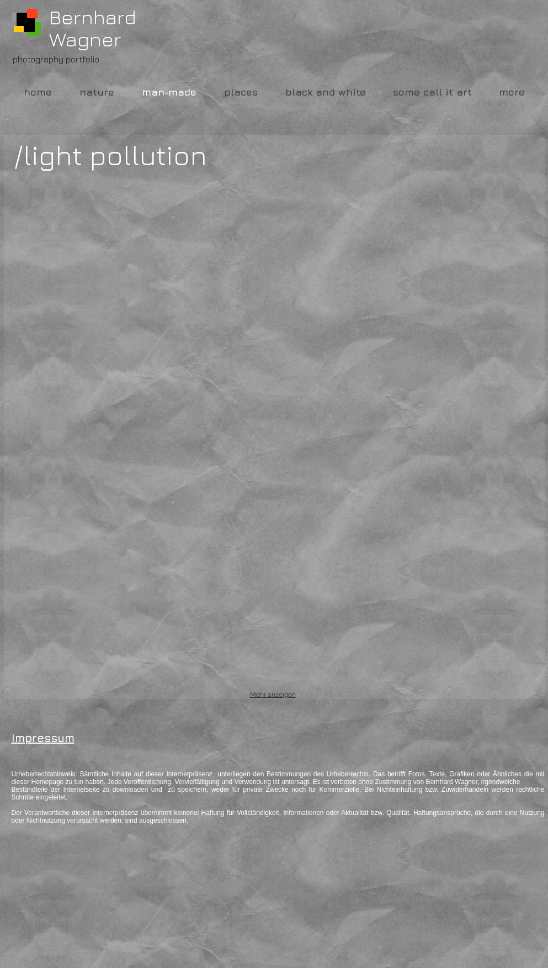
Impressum (43, 738)
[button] (97, 258)
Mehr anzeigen (273, 694)
